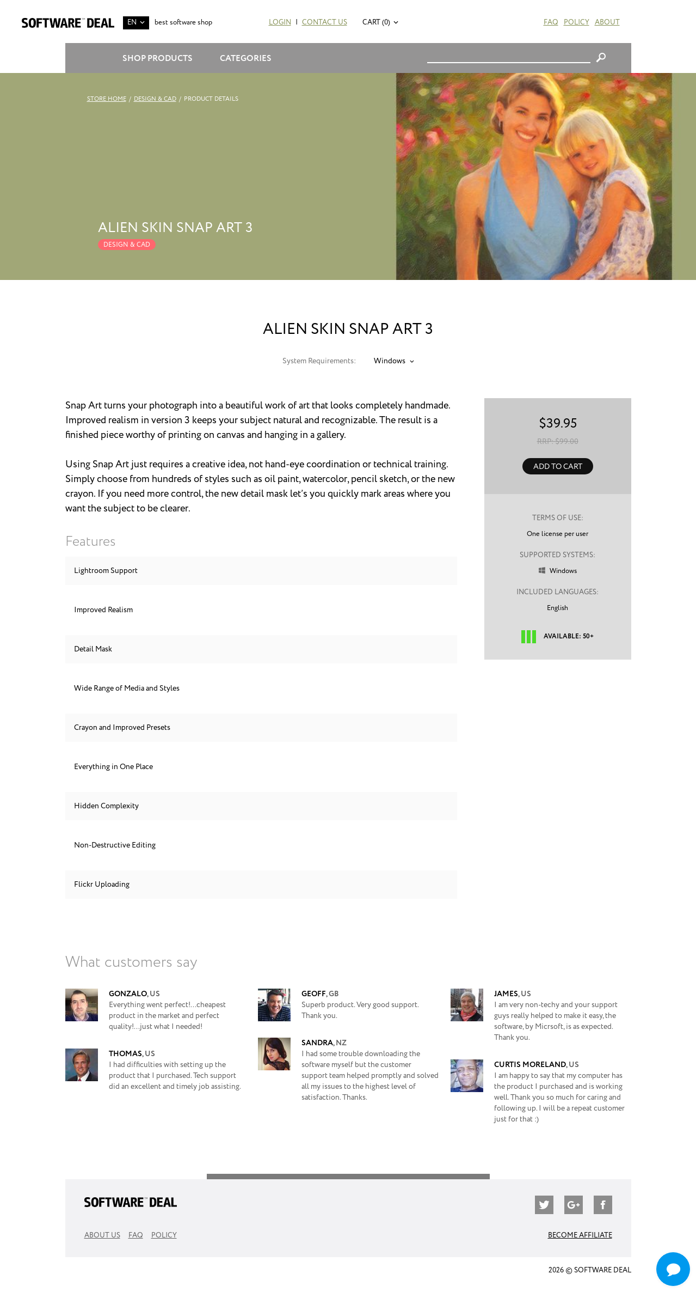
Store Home (106, 99)
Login (280, 22)
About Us (102, 1235)
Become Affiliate (580, 1235)
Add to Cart (557, 466)
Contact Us (324, 22)
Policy (576, 22)
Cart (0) (376, 22)
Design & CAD (155, 99)
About (607, 22)
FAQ (551, 22)
